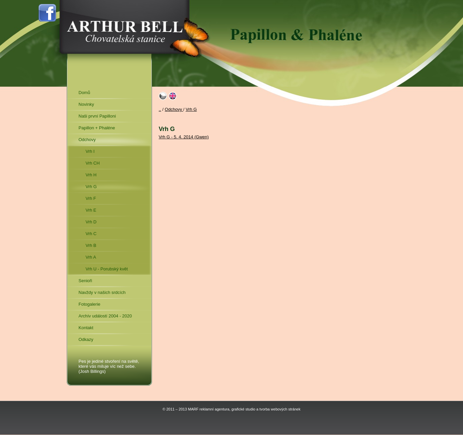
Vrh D (91, 221)
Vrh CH (93, 163)
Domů (84, 92)
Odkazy (86, 339)
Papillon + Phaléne (97, 127)
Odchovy (87, 139)
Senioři (85, 280)
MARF (193, 409)
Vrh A (91, 257)
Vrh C (91, 233)
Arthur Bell (124, 27)
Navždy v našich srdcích (102, 292)
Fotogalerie (89, 304)
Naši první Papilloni (97, 116)
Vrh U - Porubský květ (107, 268)
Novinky (86, 104)
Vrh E (91, 210)
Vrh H (91, 174)
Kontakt (86, 327)
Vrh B (91, 245)
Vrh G (91, 186)
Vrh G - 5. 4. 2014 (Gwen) (184, 136)
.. (160, 109)
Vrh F (91, 198)
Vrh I (90, 151)
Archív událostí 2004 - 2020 (105, 315)
